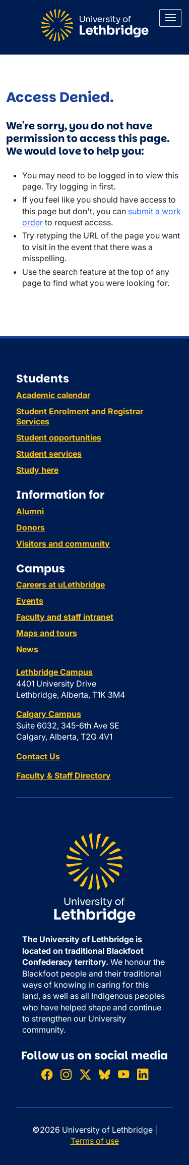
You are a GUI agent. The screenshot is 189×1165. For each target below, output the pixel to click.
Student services (49, 454)
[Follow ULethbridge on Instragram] (66, 1074)
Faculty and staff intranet (64, 617)
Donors (30, 527)
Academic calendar (53, 395)
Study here (37, 470)
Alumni (30, 511)
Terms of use (95, 1141)
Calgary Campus (48, 714)
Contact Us (38, 756)
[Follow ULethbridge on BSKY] (104, 1074)
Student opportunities (58, 437)
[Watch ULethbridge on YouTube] (123, 1074)
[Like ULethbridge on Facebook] (47, 1074)
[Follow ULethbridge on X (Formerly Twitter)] (85, 1074)
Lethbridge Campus (54, 672)
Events (29, 601)
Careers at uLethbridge (60, 584)
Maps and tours (46, 633)
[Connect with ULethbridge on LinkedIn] (143, 1074)
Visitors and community (63, 544)
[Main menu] (170, 18)
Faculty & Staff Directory (63, 775)
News (27, 649)
